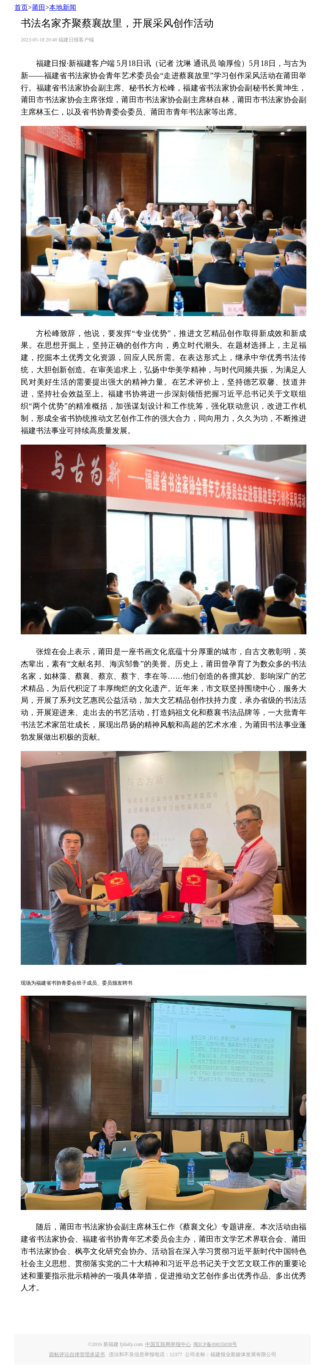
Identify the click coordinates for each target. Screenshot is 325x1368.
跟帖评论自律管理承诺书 (77, 1354)
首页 (21, 7)
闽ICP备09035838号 (215, 1344)
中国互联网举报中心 (168, 1344)
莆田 (38, 7)
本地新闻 (62, 7)
